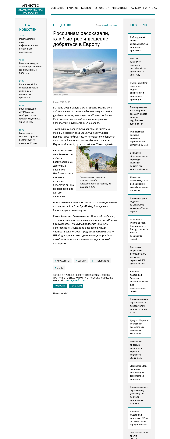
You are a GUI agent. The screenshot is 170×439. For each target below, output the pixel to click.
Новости (60, 285)
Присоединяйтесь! (75, 281)
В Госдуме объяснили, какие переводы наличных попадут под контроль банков (139, 161)
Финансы (72, 7)
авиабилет (63, 260)
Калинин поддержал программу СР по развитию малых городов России (139, 418)
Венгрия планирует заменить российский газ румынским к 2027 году (138, 66)
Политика (150, 7)
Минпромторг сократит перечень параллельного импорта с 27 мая (139, 138)
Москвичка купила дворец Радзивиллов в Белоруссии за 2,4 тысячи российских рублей (139, 229)
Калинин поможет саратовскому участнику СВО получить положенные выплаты (139, 395)
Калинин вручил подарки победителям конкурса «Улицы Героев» (139, 205)
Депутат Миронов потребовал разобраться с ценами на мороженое (139, 327)
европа (81, 260)
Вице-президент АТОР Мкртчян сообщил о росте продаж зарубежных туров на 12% (138, 115)
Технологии (101, 7)
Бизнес (86, 7)
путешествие (101, 260)
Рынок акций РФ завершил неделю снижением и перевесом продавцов (139, 91)
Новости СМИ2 (61, 293)
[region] (30, 94)
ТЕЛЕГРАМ (76, 285)
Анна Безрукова (109, 25)
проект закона (66, 220)
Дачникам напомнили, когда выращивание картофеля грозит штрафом (139, 184)
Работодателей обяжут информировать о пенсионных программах (139, 44)
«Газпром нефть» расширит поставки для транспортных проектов (138, 372)
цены (59, 268)
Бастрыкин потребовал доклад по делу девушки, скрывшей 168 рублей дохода (138, 255)
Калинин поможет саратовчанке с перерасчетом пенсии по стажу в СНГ (139, 306)
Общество (57, 7)
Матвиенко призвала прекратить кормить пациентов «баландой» (136, 349)
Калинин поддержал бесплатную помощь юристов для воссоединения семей (139, 281)
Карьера (136, 7)
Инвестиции (120, 7)
